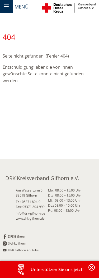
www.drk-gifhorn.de (30, 218)
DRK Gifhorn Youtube (23, 250)
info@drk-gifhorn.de (30, 213)
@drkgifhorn (17, 243)
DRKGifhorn (16, 236)
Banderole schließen (92, 270)
